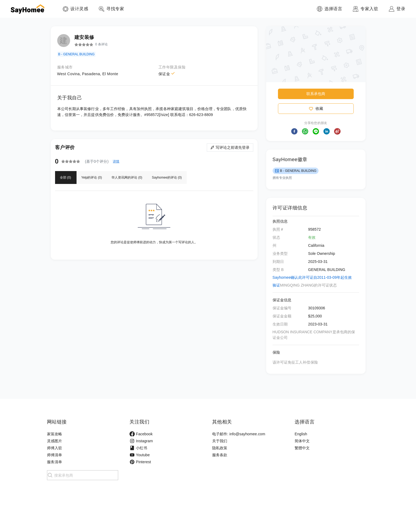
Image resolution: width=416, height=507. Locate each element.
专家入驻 (369, 8)
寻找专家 (115, 8)
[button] (294, 131)
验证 (276, 285)
